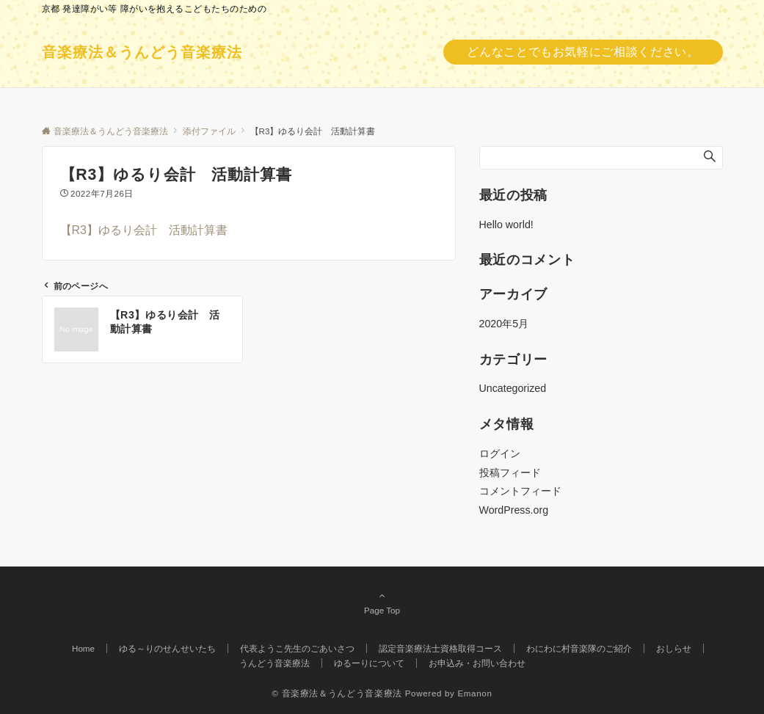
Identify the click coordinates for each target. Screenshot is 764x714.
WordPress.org (514, 510)
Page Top (382, 602)
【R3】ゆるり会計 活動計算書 (144, 230)
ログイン (499, 453)
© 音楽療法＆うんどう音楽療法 (336, 693)
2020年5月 (504, 323)
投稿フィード (510, 472)
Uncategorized (513, 388)
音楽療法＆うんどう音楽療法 (142, 52)
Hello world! (506, 224)
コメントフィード (520, 491)
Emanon (474, 693)
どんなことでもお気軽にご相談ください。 (583, 51)
